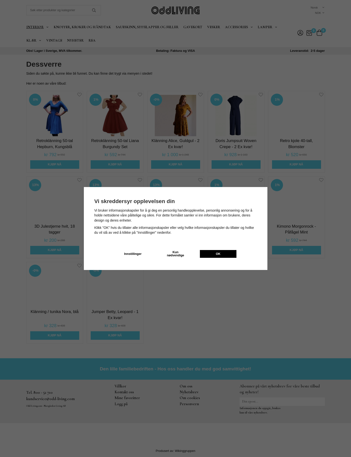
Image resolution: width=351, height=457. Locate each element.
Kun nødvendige (175, 254)
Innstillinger (132, 254)
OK (218, 254)
